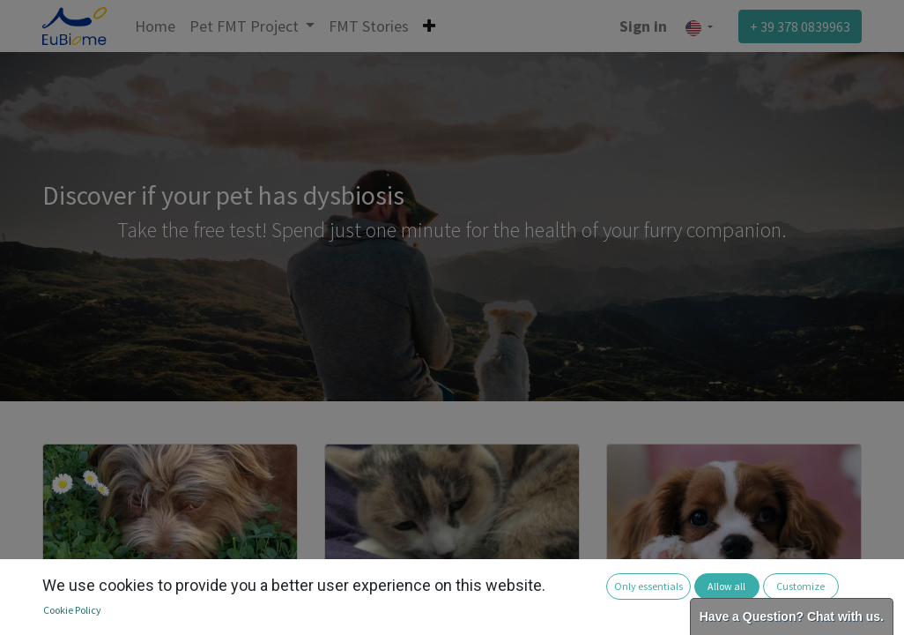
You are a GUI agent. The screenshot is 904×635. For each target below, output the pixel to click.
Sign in (643, 26)
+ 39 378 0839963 (800, 26)
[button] (429, 26)
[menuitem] (155, 26)
